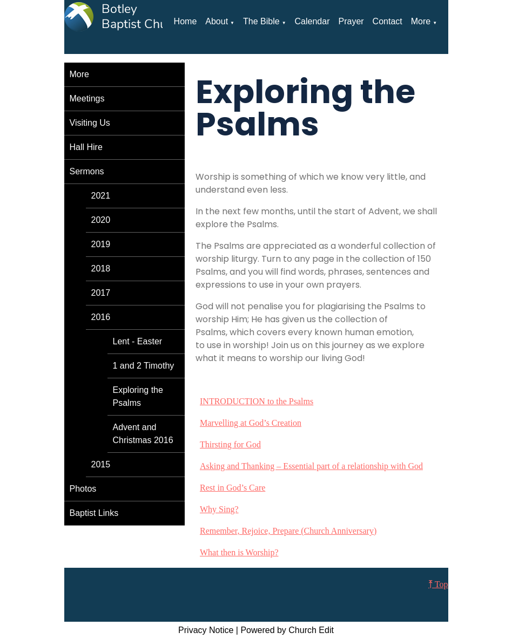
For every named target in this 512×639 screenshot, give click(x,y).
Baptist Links (94, 513)
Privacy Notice (205, 630)
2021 (101, 195)
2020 (101, 220)
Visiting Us (90, 122)
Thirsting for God (230, 444)
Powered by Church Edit (287, 630)
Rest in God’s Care (232, 487)
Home (185, 21)
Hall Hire (86, 147)
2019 (101, 244)
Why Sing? (219, 509)
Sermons (87, 171)
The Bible (261, 21)
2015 (101, 464)
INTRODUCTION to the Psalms (256, 401)
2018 (101, 268)
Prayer (350, 21)
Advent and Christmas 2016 (143, 434)
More (420, 21)
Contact (387, 21)
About (216, 21)
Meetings (87, 98)
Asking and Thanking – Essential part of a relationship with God (311, 466)
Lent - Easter (138, 341)
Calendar (312, 21)
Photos (83, 488)
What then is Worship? (239, 552)
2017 (101, 292)
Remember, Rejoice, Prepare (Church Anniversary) (288, 530)
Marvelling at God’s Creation (250, 422)
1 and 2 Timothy (143, 365)
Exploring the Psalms (138, 396)
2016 (101, 317)
